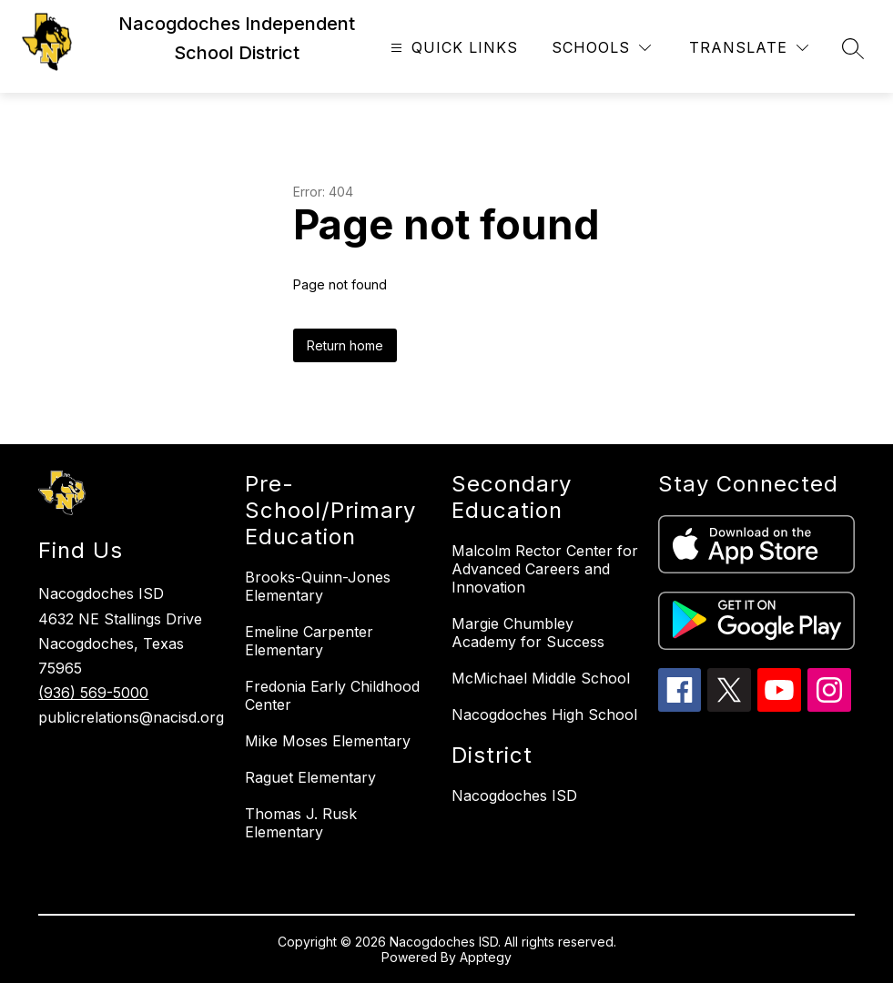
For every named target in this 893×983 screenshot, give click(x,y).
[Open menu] (452, 47)
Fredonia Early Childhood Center (332, 695)
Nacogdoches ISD (514, 795)
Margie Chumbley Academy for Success (528, 632)
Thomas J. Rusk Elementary (301, 823)
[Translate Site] (749, 47)
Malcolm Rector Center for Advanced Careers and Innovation (545, 569)
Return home (345, 345)
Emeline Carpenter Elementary (309, 641)
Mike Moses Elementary (328, 741)
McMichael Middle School (541, 678)
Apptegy (486, 957)
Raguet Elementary (310, 777)
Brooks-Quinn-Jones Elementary (318, 586)
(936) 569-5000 (93, 693)
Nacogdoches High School (544, 714)
